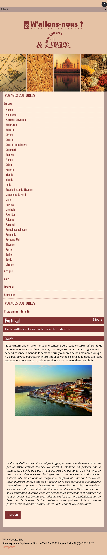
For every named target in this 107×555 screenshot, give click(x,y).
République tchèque (16, 229)
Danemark (11, 150)
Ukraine (10, 264)
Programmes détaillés (17, 311)
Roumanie (11, 234)
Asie (6, 278)
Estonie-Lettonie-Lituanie (19, 190)
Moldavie (10, 210)
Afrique (8, 271)
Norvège (10, 205)
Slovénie (10, 244)
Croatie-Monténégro (16, 145)
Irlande (9, 175)
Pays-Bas (10, 214)
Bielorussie (11, 125)
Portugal (10, 224)
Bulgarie (10, 130)
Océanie (9, 286)
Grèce (9, 165)
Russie (9, 249)
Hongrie (10, 170)
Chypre (9, 135)
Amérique (9, 294)
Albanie (9, 110)
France (9, 160)
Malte (9, 200)
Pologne (10, 219)
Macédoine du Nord (16, 195)
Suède (9, 259)
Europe (8, 103)
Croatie (9, 140)
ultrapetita (8, 547)
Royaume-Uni (13, 239)
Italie (8, 185)
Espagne (10, 155)
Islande (9, 180)
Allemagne (11, 115)
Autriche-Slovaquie (16, 120)
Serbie (9, 254)
